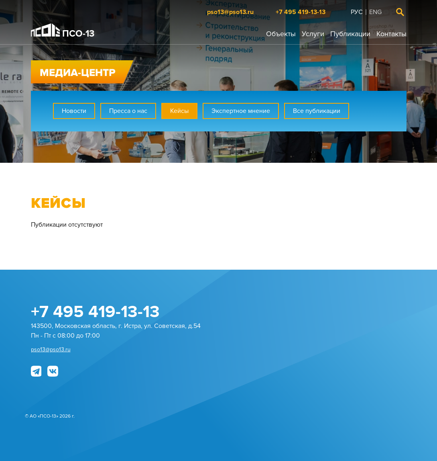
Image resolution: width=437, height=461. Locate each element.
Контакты (391, 33)
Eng (375, 12)
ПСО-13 (63, 31)
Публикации (350, 33)
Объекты (281, 33)
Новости (74, 111)
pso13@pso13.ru (230, 12)
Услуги (313, 33)
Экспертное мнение (240, 111)
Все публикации (316, 111)
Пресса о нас (128, 111)
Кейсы (179, 111)
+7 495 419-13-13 (300, 12)
